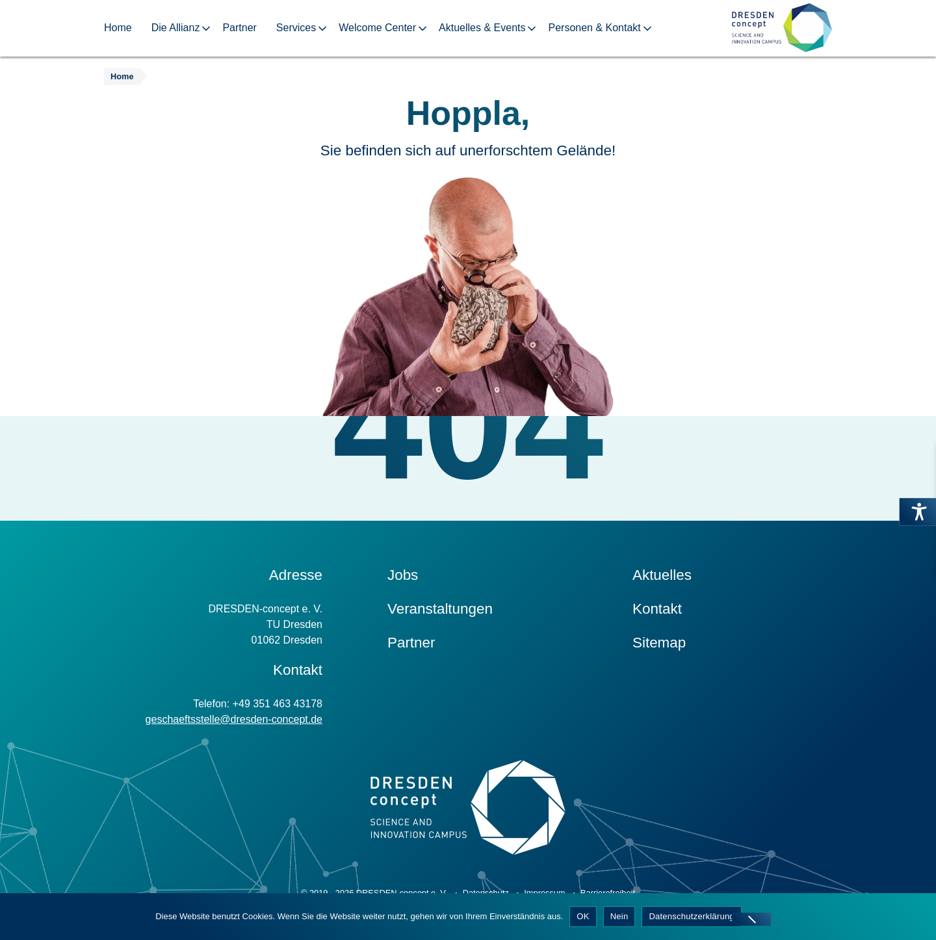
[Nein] (751, 919)
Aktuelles (662, 575)
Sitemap (659, 642)
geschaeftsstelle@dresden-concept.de (234, 719)
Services (296, 27)
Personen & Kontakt (594, 27)
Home (118, 27)
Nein (619, 916)
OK (583, 916)
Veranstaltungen (440, 609)
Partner (239, 27)
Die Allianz (175, 27)
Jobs (402, 575)
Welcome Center (377, 27)
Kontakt (657, 609)
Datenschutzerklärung (691, 916)
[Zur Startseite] (782, 28)
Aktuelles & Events (482, 27)
